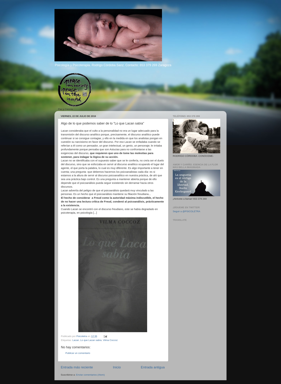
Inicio (117, 367)
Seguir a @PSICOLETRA (186, 211)
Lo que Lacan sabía (91, 340)
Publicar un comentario (77, 353)
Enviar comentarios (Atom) (90, 374)
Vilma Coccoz (110, 340)
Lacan (75, 340)
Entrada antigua (153, 367)
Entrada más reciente (77, 367)
